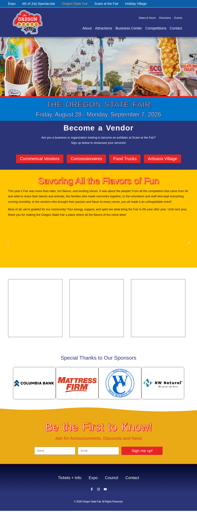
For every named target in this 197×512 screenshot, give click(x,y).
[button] (8, 243)
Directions (165, 17)
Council (112, 478)
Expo (12, 3)
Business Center (129, 28)
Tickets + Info (68, 478)
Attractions (103, 28)
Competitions (155, 28)
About (87, 28)
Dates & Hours (147, 17)
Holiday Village (136, 3)
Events (178, 17)
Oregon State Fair (75, 3)
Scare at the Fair (107, 3)
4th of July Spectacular (38, 3)
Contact (176, 28)
